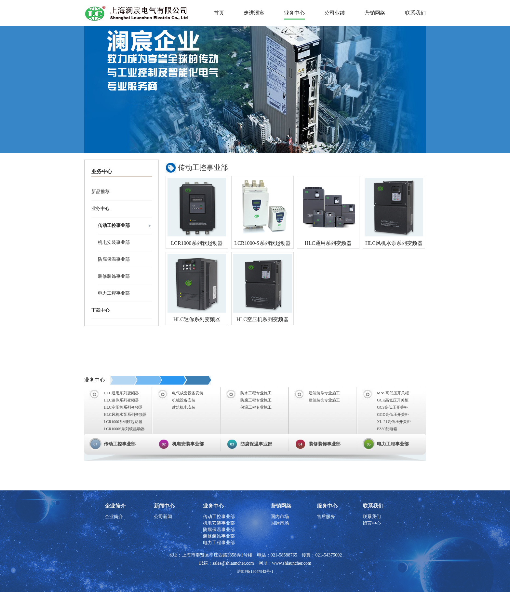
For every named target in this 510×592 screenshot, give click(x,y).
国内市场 (280, 516)
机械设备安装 (183, 400)
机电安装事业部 (114, 242)
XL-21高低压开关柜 (394, 421)
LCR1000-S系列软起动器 (262, 243)
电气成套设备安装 (187, 393)
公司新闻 (163, 516)
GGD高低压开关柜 (393, 414)
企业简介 (114, 516)
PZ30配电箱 (387, 429)
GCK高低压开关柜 (393, 400)
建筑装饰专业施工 (324, 400)
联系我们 (372, 516)
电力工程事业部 (114, 293)
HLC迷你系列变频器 (196, 319)
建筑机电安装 (183, 407)
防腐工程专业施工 (256, 400)
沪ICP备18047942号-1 (255, 571)
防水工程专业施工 (256, 393)
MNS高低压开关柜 (393, 393)
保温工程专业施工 (256, 407)
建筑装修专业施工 (324, 393)
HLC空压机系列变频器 (262, 319)
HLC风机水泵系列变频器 (394, 243)
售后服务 (326, 516)
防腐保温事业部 (114, 259)
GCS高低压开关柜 (392, 407)
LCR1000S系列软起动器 (124, 429)
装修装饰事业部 (114, 276)
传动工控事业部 (114, 225)
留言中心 (372, 523)
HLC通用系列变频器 (328, 243)
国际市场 (280, 523)
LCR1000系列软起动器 (196, 243)
